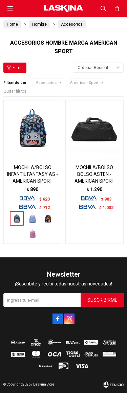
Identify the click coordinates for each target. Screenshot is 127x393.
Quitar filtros (14, 91)
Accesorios (46, 82)
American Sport (84, 82)
